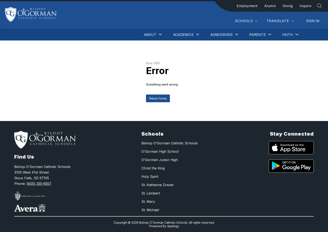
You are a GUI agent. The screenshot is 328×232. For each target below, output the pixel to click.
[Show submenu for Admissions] (221, 34)
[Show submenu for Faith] (287, 34)
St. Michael (150, 210)
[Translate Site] (280, 21)
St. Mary (148, 201)
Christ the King (153, 168)
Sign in (312, 21)
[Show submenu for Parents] (257, 34)
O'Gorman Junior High (159, 160)
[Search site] (319, 5)
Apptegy (173, 226)
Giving (288, 6)
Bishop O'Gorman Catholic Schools (169, 143)
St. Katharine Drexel (157, 185)
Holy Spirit (149, 176)
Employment (247, 6)
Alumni (270, 6)
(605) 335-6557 (39, 184)
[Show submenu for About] (150, 34)
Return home (158, 98)
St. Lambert (150, 193)
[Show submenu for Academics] (183, 34)
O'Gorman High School (160, 151)
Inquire (305, 6)
